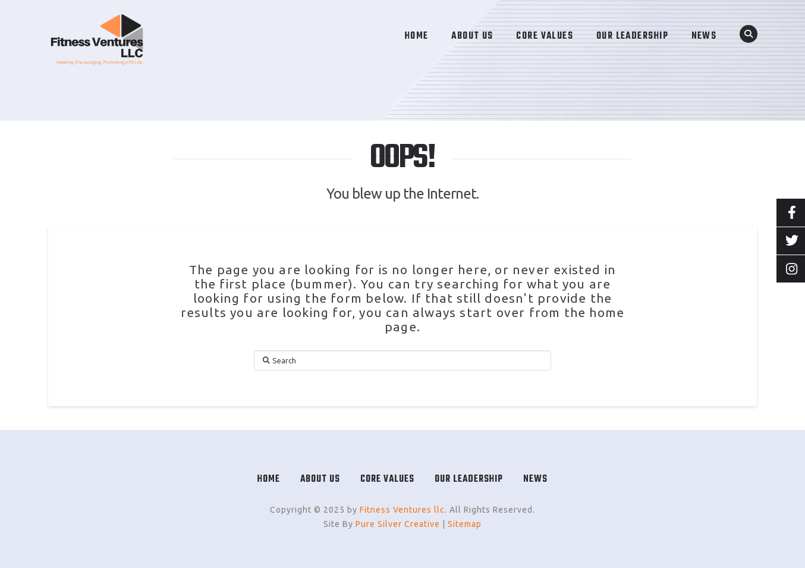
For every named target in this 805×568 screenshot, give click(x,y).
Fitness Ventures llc (402, 509)
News (535, 479)
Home (268, 479)
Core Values (387, 479)
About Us (320, 479)
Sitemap (465, 524)
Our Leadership (469, 479)
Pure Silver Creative (398, 524)
